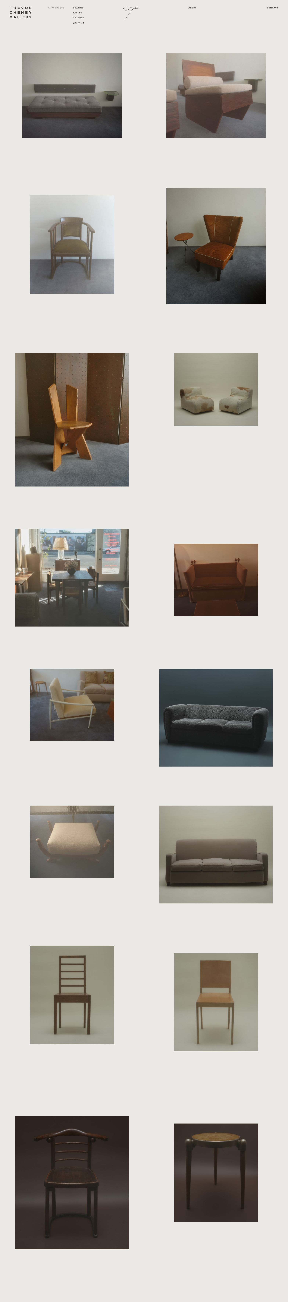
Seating (78, 8)
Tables (77, 13)
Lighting (78, 23)
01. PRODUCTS (56, 8)
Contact (272, 8)
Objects (78, 18)
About (192, 8)
